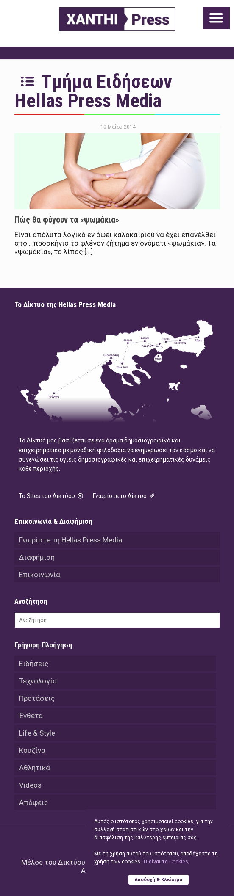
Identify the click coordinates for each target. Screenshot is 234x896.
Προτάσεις (37, 698)
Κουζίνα (32, 750)
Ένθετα (31, 715)
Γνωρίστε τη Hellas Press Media (70, 540)
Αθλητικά (34, 767)
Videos (30, 785)
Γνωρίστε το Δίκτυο (124, 495)
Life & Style (37, 733)
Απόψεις (33, 802)
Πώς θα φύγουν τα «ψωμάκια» (66, 220)
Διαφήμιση (37, 557)
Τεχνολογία (38, 681)
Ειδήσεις (33, 663)
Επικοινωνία (39, 574)
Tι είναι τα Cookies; (166, 862)
